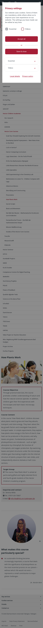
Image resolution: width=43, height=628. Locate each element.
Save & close (21, 51)
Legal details (15, 76)
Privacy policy (27, 76)
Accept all (21, 39)
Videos (28, 29)
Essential (12, 29)
